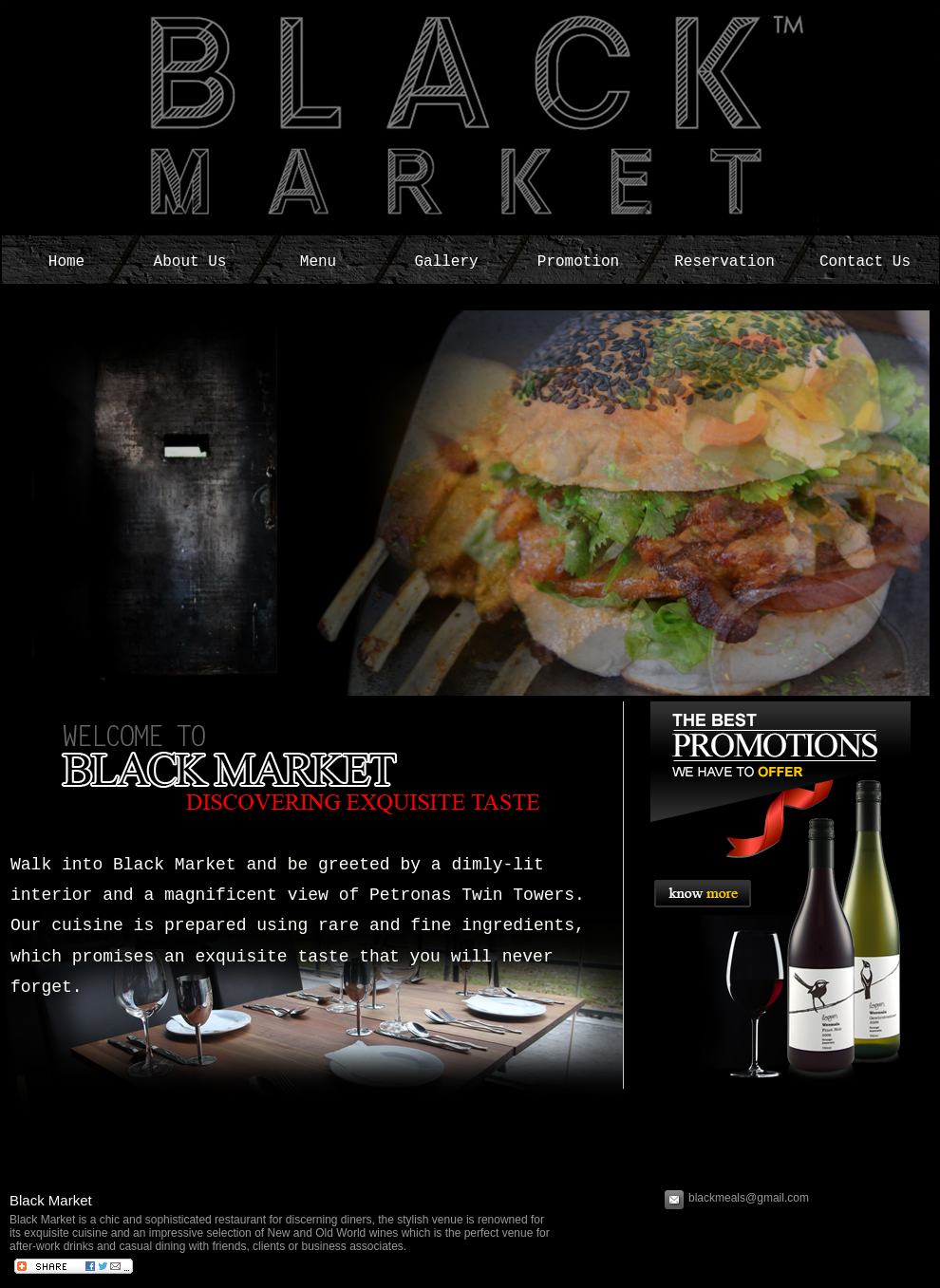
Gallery (446, 262)
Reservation (724, 262)
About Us (190, 262)
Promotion (578, 262)
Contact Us (865, 262)
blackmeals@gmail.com (750, 1197)
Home (66, 262)
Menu (318, 262)
